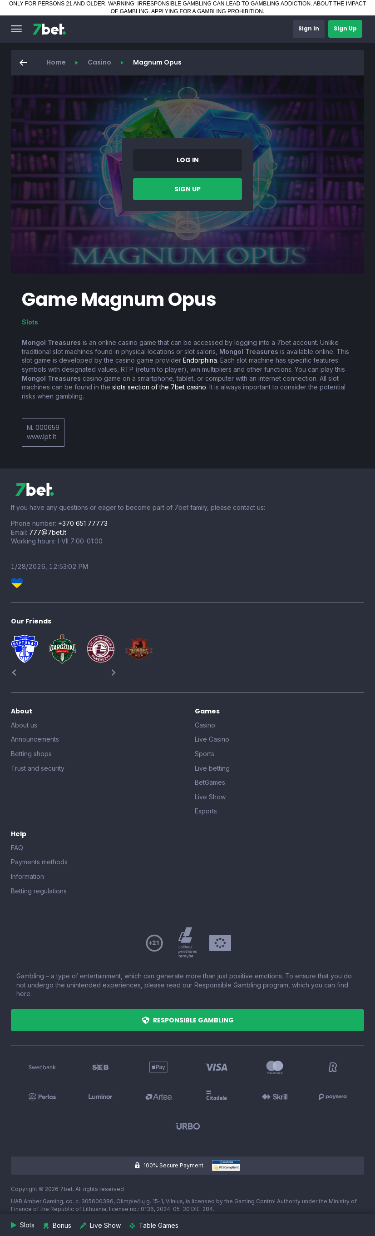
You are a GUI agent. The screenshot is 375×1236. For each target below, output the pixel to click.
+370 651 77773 (83, 523)
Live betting (212, 768)
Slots (30, 322)
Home (56, 62)
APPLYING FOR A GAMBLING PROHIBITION (207, 11)
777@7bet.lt (47, 532)
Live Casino (212, 739)
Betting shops (31, 754)
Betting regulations (39, 891)
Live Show (210, 797)
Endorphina (200, 360)
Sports (204, 754)
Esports (206, 811)
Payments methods (39, 862)
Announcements (35, 739)
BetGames (210, 782)
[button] (16, 29)
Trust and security (37, 768)
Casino (99, 62)
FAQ (17, 848)
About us (24, 725)
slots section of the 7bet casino (159, 387)
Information (27, 876)
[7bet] (49, 29)
